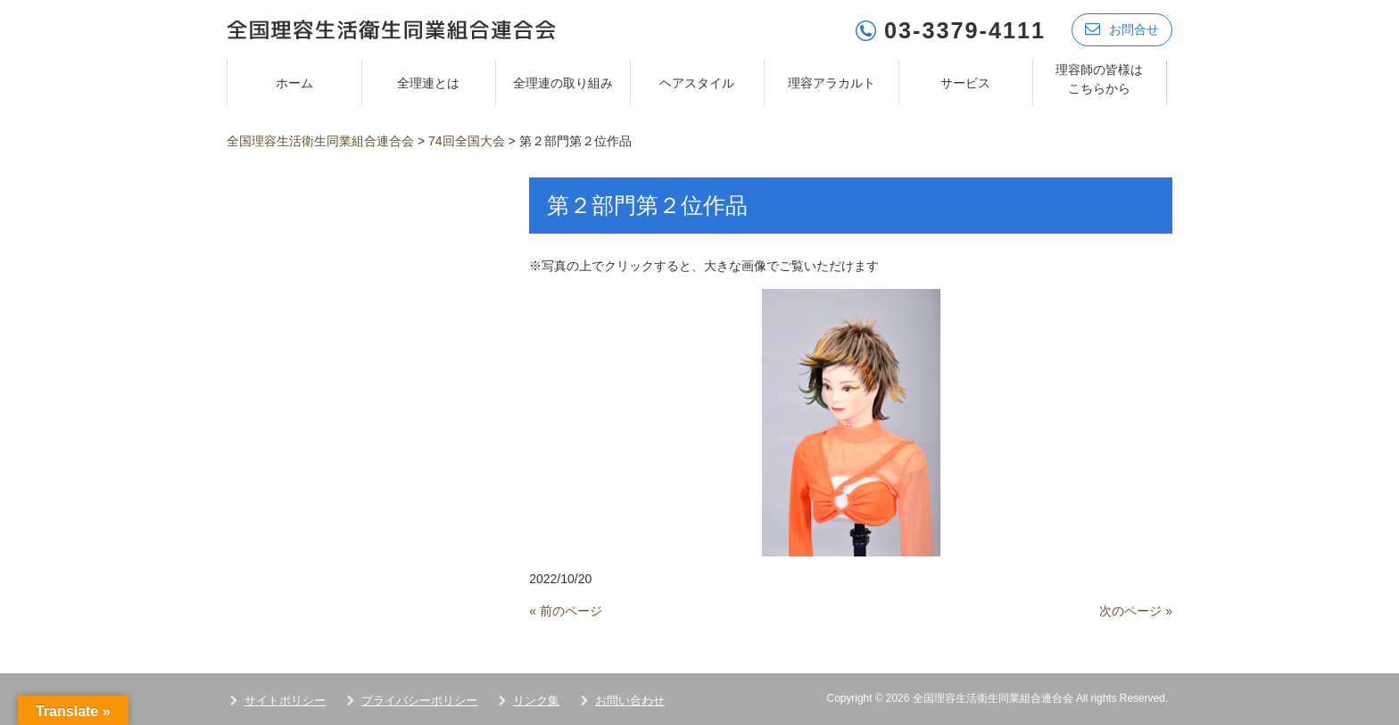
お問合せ (1122, 29)
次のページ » (1135, 610)
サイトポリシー (285, 699)
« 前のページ (565, 610)
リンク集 (536, 699)
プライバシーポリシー (419, 699)
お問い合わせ (630, 699)
